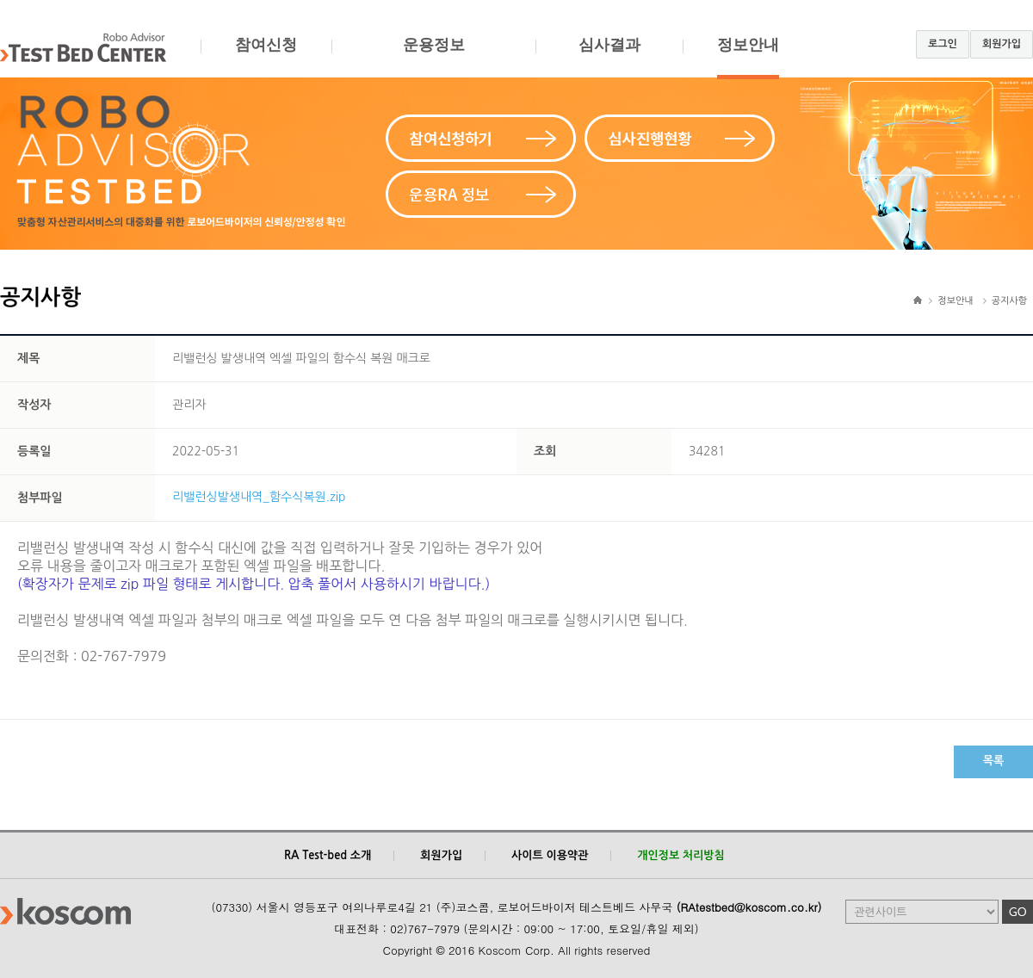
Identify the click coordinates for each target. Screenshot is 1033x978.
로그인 (942, 44)
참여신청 (266, 57)
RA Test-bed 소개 (327, 855)
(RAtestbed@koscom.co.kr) (749, 907)
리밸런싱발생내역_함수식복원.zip (259, 497)
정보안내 (748, 57)
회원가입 (1001, 44)
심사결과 (609, 57)
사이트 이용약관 (549, 855)
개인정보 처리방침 (680, 855)
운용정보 (433, 57)
